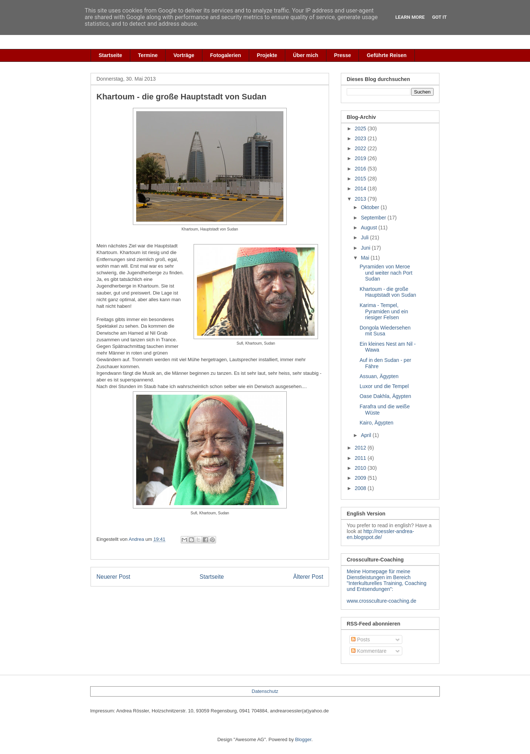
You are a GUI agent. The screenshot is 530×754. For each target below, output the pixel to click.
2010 (361, 468)
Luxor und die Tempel (384, 386)
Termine (148, 55)
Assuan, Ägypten (379, 376)
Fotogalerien (225, 55)
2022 (361, 148)
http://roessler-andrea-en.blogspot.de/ (380, 534)
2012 (361, 448)
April (366, 435)
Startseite (110, 55)
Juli (365, 237)
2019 (361, 158)
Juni (366, 248)
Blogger (303, 739)
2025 (361, 128)
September (374, 218)
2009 (361, 478)
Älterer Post (308, 577)
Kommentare (368, 651)
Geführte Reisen (386, 55)
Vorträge (183, 55)
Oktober (371, 207)
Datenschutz (265, 691)
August (369, 227)
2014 (361, 188)
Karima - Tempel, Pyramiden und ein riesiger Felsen (384, 311)
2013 (361, 199)
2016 (361, 169)
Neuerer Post (113, 577)
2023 (361, 138)
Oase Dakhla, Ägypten (385, 396)
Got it (439, 17)
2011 (361, 458)
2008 (361, 488)
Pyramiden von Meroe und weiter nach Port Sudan (386, 273)
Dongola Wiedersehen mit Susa (385, 331)
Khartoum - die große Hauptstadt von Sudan (388, 292)
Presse (342, 55)
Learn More (410, 17)
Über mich (305, 55)
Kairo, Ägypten (376, 423)
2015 (361, 179)
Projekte (267, 55)
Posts (360, 639)
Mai (365, 258)
